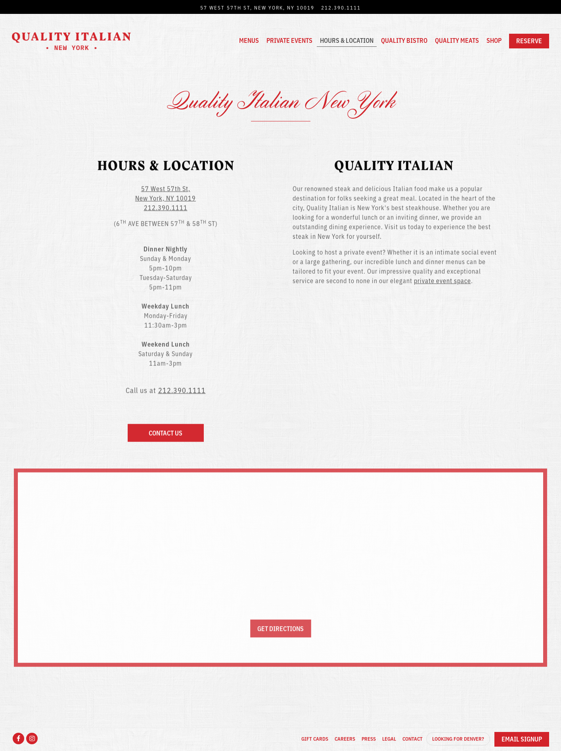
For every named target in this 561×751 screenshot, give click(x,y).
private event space (442, 281)
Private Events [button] (289, 40)
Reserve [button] (529, 40)
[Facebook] (18, 738)
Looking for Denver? (458, 738)
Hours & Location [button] (346, 40)
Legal (389, 738)
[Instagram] (32, 738)
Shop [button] (494, 40)
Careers (345, 738)
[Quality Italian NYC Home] (71, 40)
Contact (412, 738)
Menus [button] (249, 40)
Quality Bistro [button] (404, 40)
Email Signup (522, 738)
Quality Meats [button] (457, 40)
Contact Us (165, 433)
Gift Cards (314, 738)
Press (369, 738)
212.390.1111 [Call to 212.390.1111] (341, 7)
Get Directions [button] (280, 630)
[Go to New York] (257, 7)
